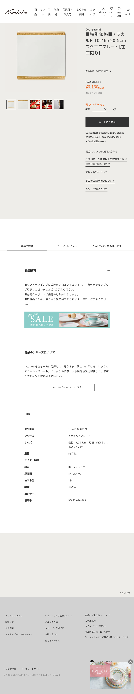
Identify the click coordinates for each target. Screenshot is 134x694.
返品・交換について (96, 189)
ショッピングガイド (54, 627)
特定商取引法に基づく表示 (97, 631)
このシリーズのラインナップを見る (67, 387)
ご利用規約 (90, 620)
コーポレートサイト (30, 668)
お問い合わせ (51, 634)
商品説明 (30, 270)
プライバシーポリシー (95, 626)
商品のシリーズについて (39, 352)
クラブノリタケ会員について (58, 615)
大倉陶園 (9, 627)
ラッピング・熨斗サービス (107, 246)
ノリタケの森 (9, 668)
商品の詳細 (27, 246)
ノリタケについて (13, 615)
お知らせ (9, 621)
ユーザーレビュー (67, 246)
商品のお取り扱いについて (100, 180)
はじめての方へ (52, 640)
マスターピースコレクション (18, 634)
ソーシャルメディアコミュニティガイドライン (107, 636)
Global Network (97, 141)
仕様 (27, 414)
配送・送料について (96, 172)
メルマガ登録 (51, 621)
